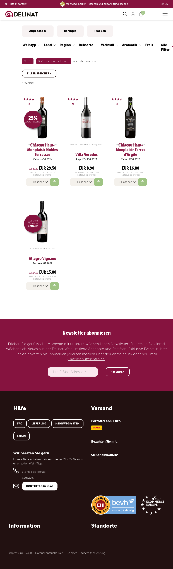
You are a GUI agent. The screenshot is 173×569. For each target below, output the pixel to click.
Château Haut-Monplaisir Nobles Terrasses (42, 150)
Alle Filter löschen (84, 61)
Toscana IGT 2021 (42, 263)
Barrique (70, 31)
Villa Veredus (86, 154)
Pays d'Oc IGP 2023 (86, 159)
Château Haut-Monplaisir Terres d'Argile (130, 150)
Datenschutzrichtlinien (86, 359)
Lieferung (39, 423)
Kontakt (18, 4)
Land (48, 45)
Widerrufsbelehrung (92, 553)
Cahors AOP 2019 (42, 159)
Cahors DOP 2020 (130, 159)
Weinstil (107, 45)
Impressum (16, 553)
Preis (149, 45)
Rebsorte (86, 45)
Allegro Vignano (42, 258)
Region (65, 45)
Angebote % (37, 31)
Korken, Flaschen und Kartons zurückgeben (103, 4)
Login (21, 436)
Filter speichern (39, 73)
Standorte (104, 526)
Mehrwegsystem (67, 423)
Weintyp (29, 45)
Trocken (100, 31)
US (166, 4)
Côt (29, 61)
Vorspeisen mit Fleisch (55, 61)
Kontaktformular (40, 486)
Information (24, 526)
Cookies (72, 553)
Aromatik (129, 45)
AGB (29, 553)
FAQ (20, 423)
